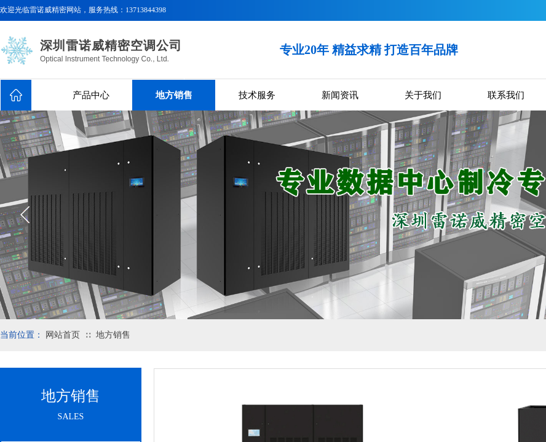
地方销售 (174, 95)
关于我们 (423, 95)
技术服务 (257, 95)
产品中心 (91, 95)
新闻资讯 (340, 95)
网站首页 (63, 334)
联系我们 (506, 95)
